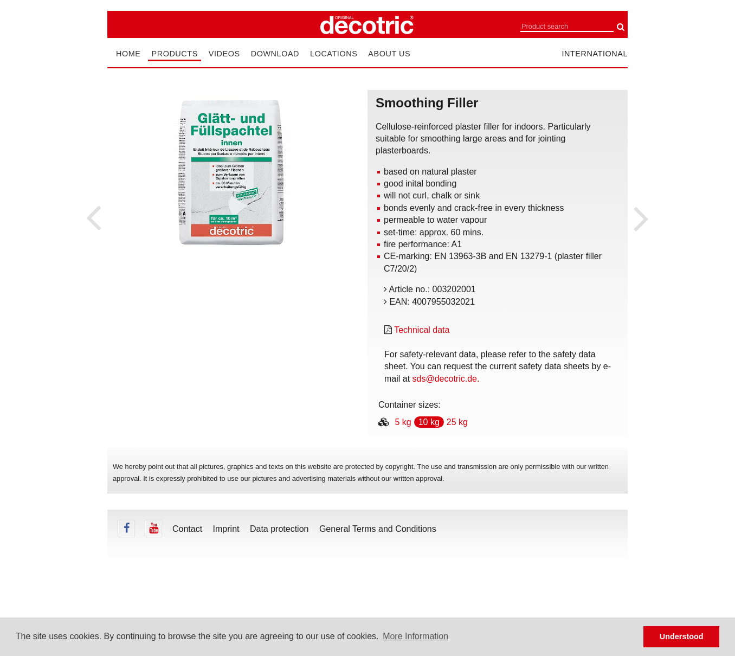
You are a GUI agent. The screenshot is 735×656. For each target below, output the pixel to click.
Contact (187, 528)
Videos (224, 53)
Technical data (421, 330)
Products (174, 53)
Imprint (226, 528)
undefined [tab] (231, 272)
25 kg (457, 422)
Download (275, 53)
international (595, 53)
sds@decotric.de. (446, 378)
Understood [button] (682, 636)
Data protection (279, 528)
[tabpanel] (230, 172)
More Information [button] (415, 636)
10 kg (429, 422)
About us (389, 53)
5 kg (403, 422)
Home (128, 53)
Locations (333, 53)
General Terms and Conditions (377, 528)
